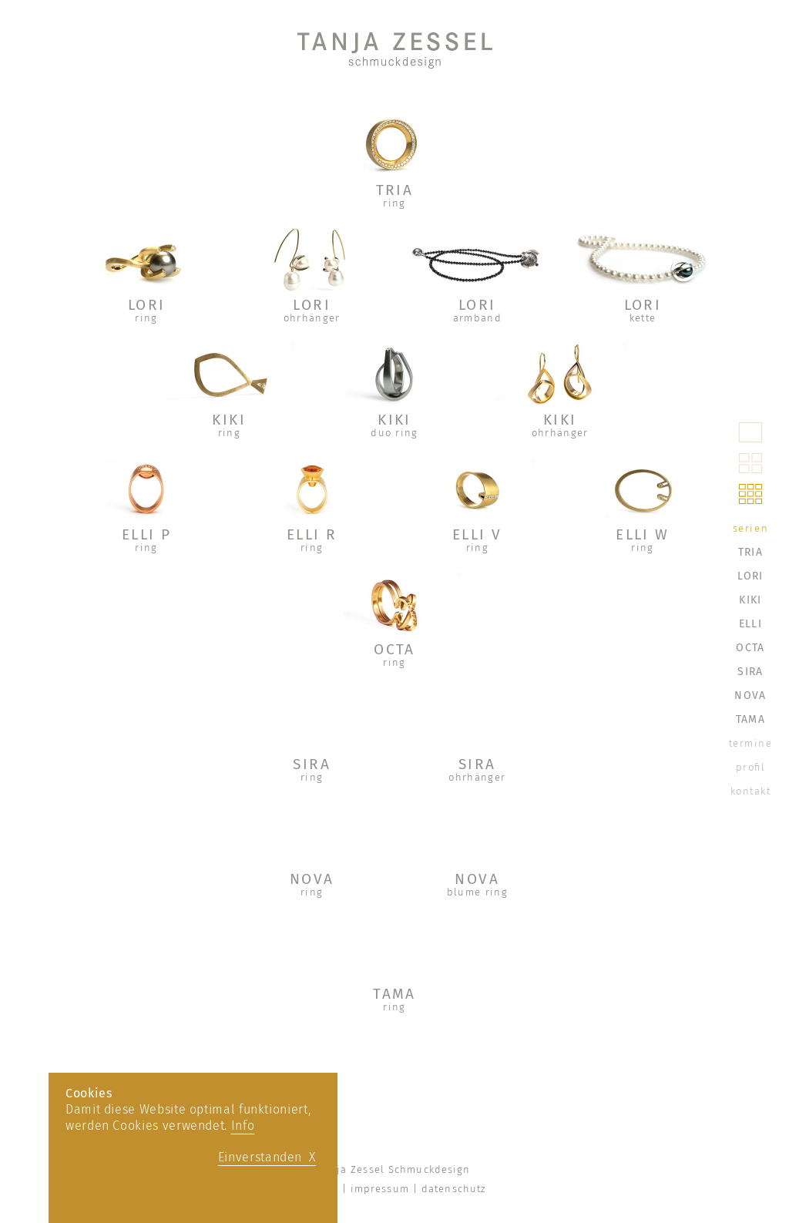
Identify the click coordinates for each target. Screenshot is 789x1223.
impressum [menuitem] (380, 1188)
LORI (147, 305)
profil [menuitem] (751, 767)
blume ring (477, 892)
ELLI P (147, 534)
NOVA (312, 879)
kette (643, 318)
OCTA (394, 649)
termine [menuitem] (751, 743)
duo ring (394, 432)
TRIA (395, 190)
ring (394, 203)
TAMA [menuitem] (750, 719)
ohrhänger (312, 318)
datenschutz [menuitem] (453, 1188)
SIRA (312, 764)
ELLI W (643, 534)
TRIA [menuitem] (750, 552)
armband (477, 318)
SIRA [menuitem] (750, 671)
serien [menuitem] (750, 528)
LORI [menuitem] (750, 576)
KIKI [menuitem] (750, 599)
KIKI (229, 419)
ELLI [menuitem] (750, 623)
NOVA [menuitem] (750, 695)
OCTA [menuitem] (750, 647)
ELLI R (312, 534)
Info (243, 1125)
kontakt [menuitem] (750, 791)
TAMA (394, 994)
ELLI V (477, 534)
